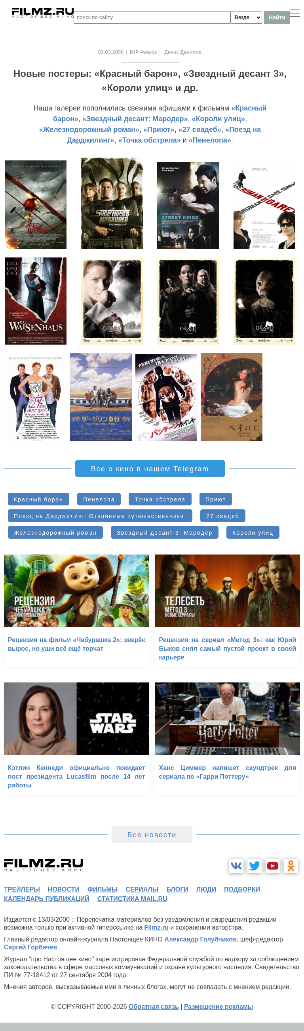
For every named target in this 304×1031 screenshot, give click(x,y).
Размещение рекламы (218, 1006)
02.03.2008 (111, 52)
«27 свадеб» (200, 129)
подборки (242, 889)
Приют (215, 499)
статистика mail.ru (132, 899)
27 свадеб (222, 516)
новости (64, 889)
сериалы (141, 889)
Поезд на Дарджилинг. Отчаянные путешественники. (100, 516)
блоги (177, 889)
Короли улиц (253, 533)
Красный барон (38, 499)
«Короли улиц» (218, 119)
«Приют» (159, 129)
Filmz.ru (156, 927)
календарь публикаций (46, 899)
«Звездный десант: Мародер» (135, 119)
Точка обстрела (160, 499)
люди (206, 889)
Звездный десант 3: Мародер (165, 533)
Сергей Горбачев (30, 947)
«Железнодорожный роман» (89, 129)
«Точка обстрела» (149, 140)
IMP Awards (143, 52)
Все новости (152, 835)
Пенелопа (99, 499)
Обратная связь (154, 1006)
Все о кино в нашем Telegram (150, 469)
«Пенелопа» (210, 140)
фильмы (102, 889)
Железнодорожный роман (55, 533)
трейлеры (22, 889)
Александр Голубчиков (200, 939)
